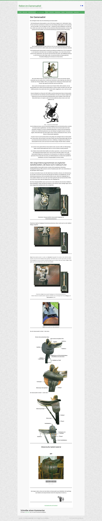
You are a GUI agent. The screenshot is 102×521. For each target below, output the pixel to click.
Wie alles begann (32, 12)
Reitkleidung (57, 12)
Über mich (25, 12)
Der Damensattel (40, 12)
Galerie (63, 12)
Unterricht (52, 12)
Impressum (76, 12)
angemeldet (27, 512)
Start (20, 12)
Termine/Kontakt (69, 12)
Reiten (46, 12)
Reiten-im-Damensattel (30, 5)
